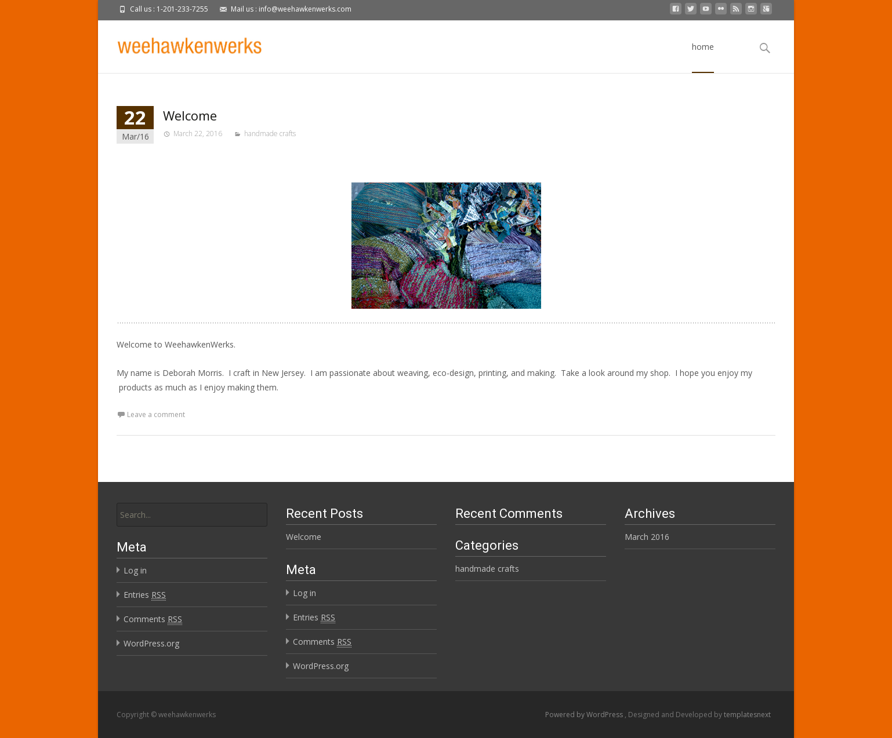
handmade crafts (270, 133)
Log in (135, 570)
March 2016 (647, 536)
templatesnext (747, 714)
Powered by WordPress (585, 714)
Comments (153, 619)
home (703, 57)
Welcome (190, 115)
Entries (145, 595)
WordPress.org (151, 643)
